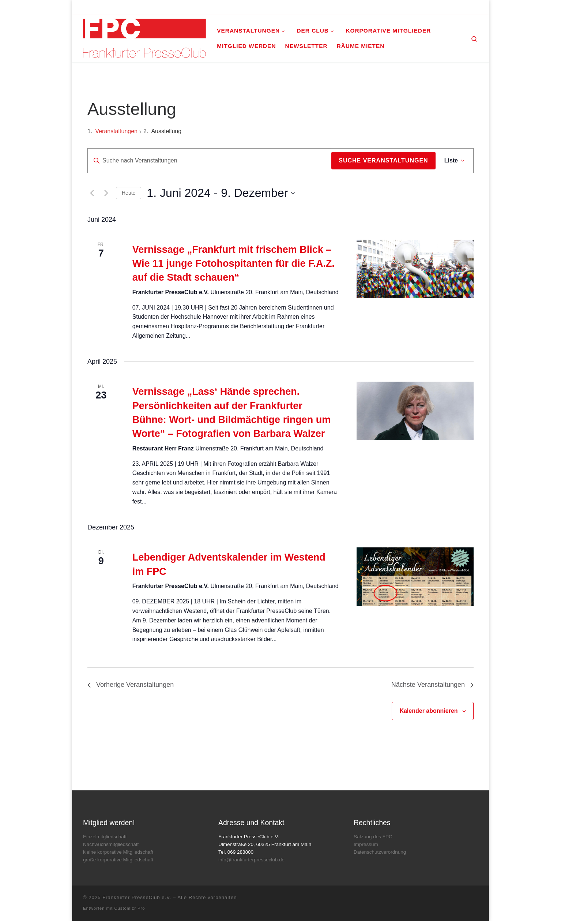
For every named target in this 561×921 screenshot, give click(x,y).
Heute (128, 193)
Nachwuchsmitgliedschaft (111, 844)
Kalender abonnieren (428, 711)
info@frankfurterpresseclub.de (251, 859)
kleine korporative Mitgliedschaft (118, 852)
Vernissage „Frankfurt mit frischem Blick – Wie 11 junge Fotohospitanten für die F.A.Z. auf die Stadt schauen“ (233, 263)
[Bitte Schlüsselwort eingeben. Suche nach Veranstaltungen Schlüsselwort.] (209, 161)
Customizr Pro (129, 908)
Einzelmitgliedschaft (105, 836)
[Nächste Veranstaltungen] (106, 193)
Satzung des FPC (373, 836)
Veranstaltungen (116, 131)
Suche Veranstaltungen (383, 160)
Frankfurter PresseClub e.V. (136, 897)
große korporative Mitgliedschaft (118, 859)
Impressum (366, 844)
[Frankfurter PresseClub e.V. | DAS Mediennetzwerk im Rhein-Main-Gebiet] (144, 37)
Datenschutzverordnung (380, 852)
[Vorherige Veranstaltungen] (91, 193)
